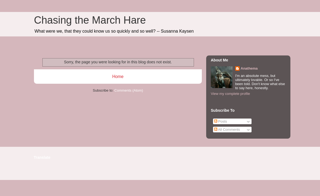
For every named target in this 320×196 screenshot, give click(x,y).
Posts (220, 121)
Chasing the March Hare (90, 20)
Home (118, 76)
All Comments (227, 129)
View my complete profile (230, 94)
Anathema (249, 68)
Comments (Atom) (128, 90)
